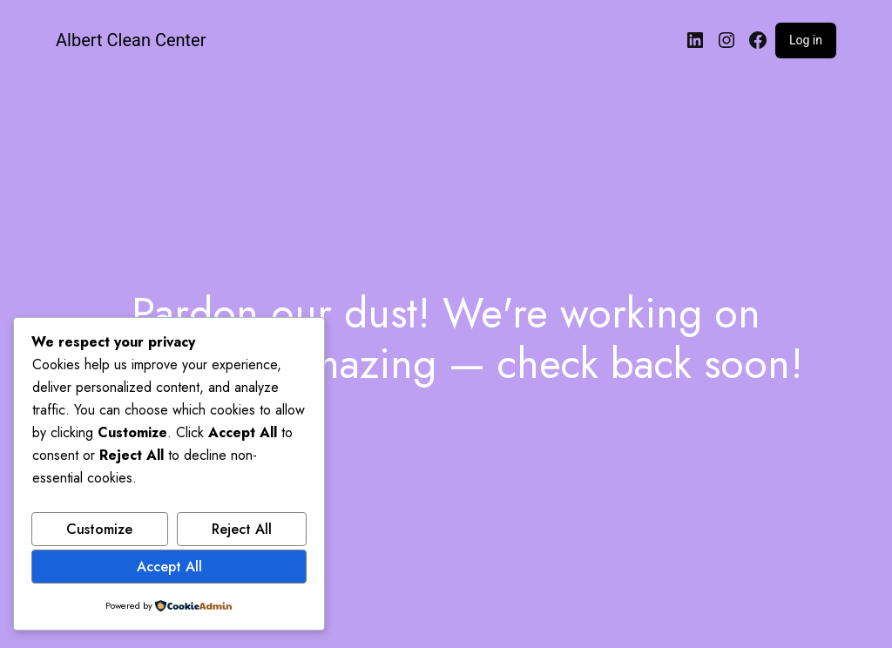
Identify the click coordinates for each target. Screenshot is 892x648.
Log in (805, 40)
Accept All (169, 567)
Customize (99, 529)
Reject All (242, 529)
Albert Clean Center (131, 40)
